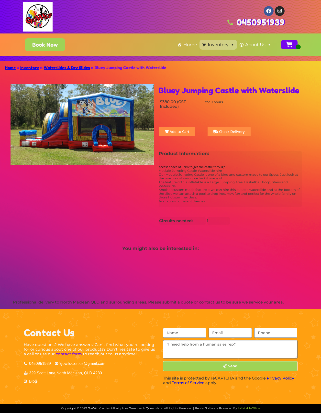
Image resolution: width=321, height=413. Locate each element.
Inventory (221, 44)
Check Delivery (229, 131)
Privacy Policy (280, 378)
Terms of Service (188, 382)
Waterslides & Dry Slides (67, 67)
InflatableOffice (249, 408)
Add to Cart (177, 131)
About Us (258, 44)
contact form (69, 354)
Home (190, 44)
